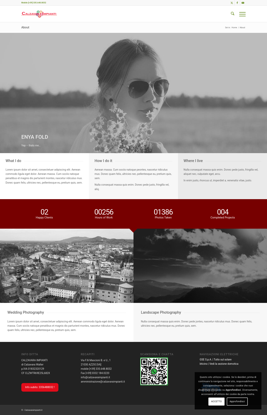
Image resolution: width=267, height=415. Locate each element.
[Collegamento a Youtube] (243, 3)
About (25, 27)
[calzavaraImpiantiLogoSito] (39, 14)
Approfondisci (237, 401)
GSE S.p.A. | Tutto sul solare (216, 359)
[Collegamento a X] (231, 3)
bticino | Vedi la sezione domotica (219, 363)
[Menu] (241, 14)
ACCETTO (216, 401)
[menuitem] (232, 14)
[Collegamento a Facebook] (237, 3)
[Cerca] (232, 14)
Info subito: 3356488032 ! (40, 387)
